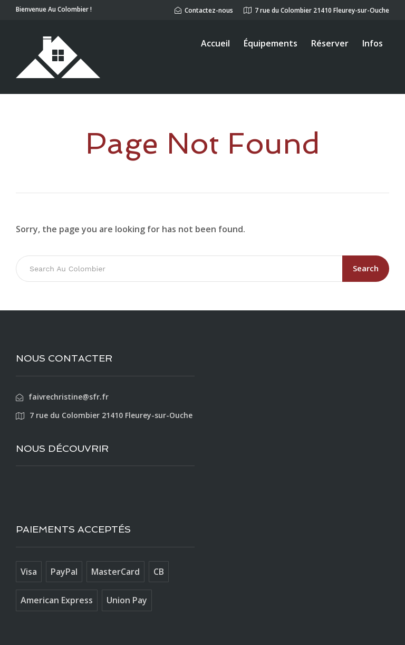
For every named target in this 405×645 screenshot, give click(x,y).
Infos (372, 43)
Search (366, 268)
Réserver (330, 43)
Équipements (270, 43)
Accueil (215, 43)
